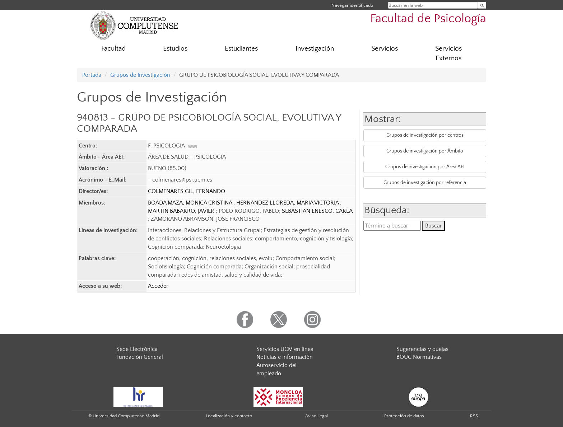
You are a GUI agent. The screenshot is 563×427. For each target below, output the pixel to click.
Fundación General (139, 357)
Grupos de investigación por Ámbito (424, 151)
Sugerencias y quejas (422, 349)
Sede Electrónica (137, 349)
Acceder (158, 286)
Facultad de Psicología (428, 18)
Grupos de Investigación (140, 75)
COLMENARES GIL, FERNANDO (186, 191)
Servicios (384, 48)
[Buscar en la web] (482, 5)
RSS (474, 415)
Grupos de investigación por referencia (424, 183)
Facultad (113, 48)
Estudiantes (241, 48)
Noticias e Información (284, 357)
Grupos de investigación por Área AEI (425, 167)
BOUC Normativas (419, 357)
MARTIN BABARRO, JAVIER (182, 211)
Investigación (315, 48)
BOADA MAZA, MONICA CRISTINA (190, 203)
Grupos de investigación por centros (425, 135)
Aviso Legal (316, 415)
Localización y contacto (229, 415)
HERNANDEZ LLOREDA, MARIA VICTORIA (288, 203)
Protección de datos (404, 415)
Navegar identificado (352, 5)
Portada (91, 75)
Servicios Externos (448, 53)
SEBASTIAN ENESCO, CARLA (317, 211)
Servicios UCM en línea (284, 349)
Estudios (175, 48)
